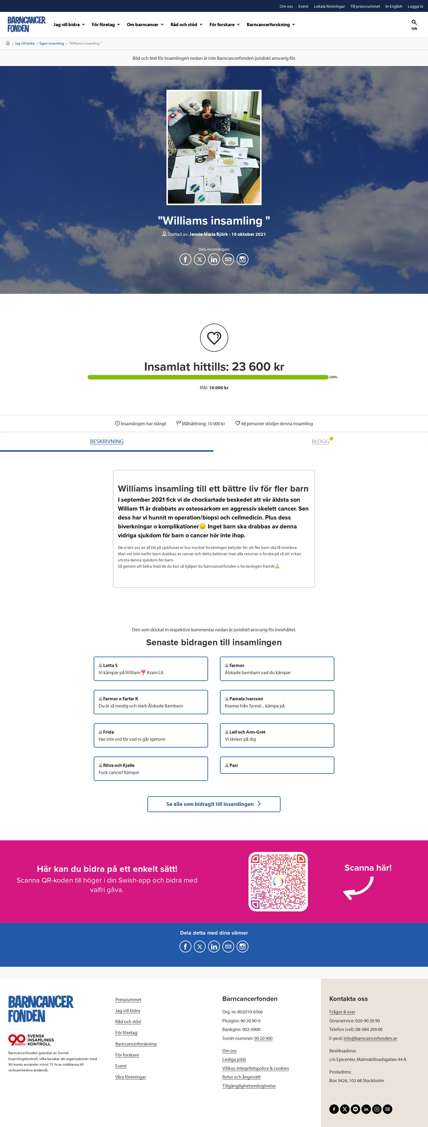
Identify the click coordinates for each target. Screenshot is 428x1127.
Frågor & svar (342, 1012)
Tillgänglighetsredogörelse (249, 1086)
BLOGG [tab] (322, 441)
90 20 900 (263, 1038)
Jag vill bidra (24, 43)
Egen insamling (52, 43)
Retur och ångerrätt (241, 1077)
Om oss (229, 1051)
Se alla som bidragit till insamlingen (214, 803)
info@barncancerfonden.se (370, 1038)
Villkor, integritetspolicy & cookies (255, 1068)
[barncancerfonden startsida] (26, 24)
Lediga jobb (234, 1059)
